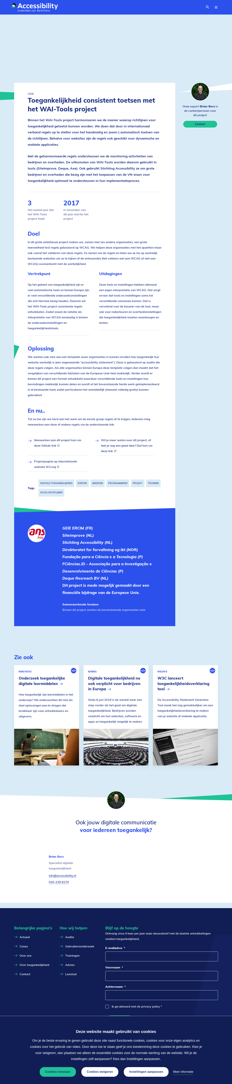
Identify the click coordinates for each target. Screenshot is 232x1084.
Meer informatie (183, 1071)
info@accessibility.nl (62, 881)
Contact (200, 124)
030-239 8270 (59, 887)
